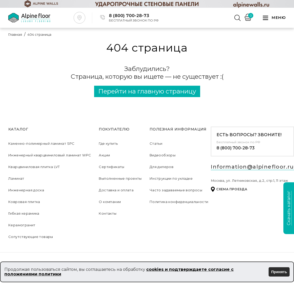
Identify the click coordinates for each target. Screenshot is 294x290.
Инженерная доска (26, 190)
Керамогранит (22, 225)
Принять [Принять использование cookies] (279, 272)
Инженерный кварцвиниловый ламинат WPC (49, 155)
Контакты (107, 213)
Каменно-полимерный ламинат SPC (41, 143)
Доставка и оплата (116, 190)
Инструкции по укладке (171, 178)
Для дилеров (161, 167)
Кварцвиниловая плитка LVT (34, 167)
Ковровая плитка (24, 202)
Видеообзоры (163, 155)
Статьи (156, 143)
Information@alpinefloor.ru (252, 167)
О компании (110, 202)
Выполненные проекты (120, 178)
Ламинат (16, 178)
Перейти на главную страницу (147, 91)
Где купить (108, 143)
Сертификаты (111, 167)
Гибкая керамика (23, 213)
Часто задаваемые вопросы (176, 190)
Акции (104, 155)
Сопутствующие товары (30, 237)
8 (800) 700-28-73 (235, 148)
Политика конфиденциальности (179, 202)
